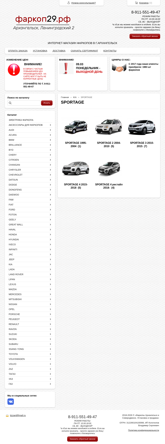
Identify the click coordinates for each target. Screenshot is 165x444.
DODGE (13, 184)
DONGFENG (15, 189)
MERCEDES (15, 294)
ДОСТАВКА (59, 50)
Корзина (143, 2)
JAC (11, 254)
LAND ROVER (16, 274)
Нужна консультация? (83, 2)
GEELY (12, 219)
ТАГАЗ (12, 374)
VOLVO (12, 364)
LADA (12, 269)
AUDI (11, 130)
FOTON (13, 214)
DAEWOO (14, 194)
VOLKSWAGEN (17, 359)
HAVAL (12, 229)
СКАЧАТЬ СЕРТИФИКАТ (84, 50)
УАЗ (11, 379)
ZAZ (11, 369)
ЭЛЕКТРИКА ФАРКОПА (21, 120)
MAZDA (13, 289)
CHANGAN (14, 165)
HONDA (13, 234)
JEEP (11, 259)
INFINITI (13, 249)
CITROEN (14, 160)
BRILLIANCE (15, 145)
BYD (11, 150)
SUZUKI (13, 334)
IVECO (12, 244)
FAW (11, 199)
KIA (10, 264)
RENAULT (14, 324)
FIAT (11, 204)
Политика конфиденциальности (143, 430)
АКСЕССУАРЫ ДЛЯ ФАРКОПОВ (26, 125)
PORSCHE (14, 314)
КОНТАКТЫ (109, 50)
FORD (12, 209)
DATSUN (13, 179)
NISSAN (13, 304)
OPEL (12, 309)
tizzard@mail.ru (18, 415)
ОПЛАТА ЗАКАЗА (18, 50)
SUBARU (13, 344)
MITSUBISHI (15, 299)
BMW (11, 140)
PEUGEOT (14, 319)
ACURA (13, 135)
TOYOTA (13, 354)
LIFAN (12, 279)
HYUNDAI (14, 239)
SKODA (13, 339)
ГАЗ (11, 384)
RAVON (13, 329)
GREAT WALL (16, 224)
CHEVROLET (16, 174)
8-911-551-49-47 (145, 12)
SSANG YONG (16, 349)
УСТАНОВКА (40, 50)
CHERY (13, 155)
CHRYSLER (15, 170)
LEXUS (12, 284)
